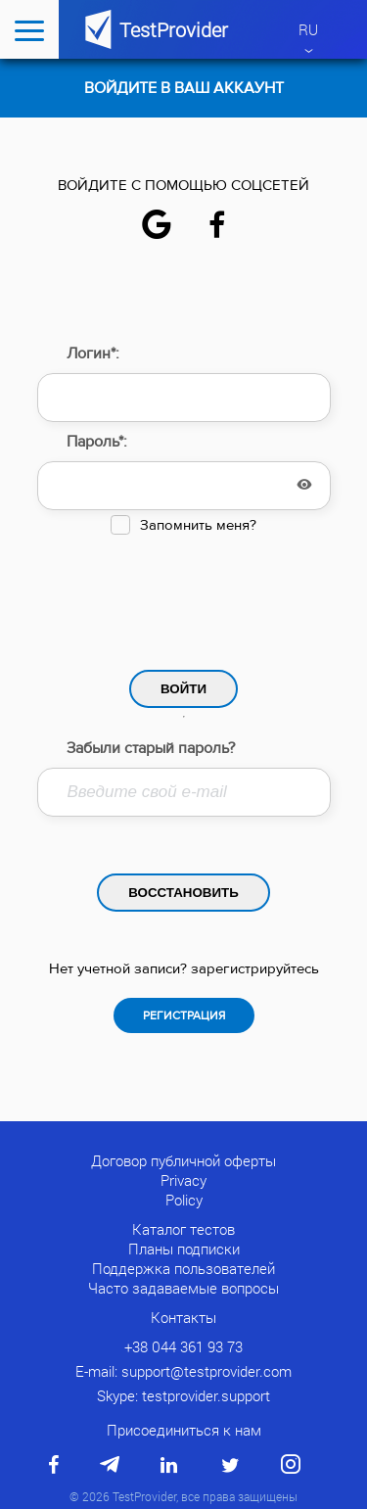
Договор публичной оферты (183, 1160)
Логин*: (93, 353)
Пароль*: (97, 441)
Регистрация (184, 1015)
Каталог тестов (183, 1229)
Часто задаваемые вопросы (183, 1287)
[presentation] (184, 597)
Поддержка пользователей (183, 1268)
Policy (184, 1199)
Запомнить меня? (198, 525)
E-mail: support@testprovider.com (183, 1371)
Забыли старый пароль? (151, 748)
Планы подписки (184, 1248)
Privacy (183, 1180)
